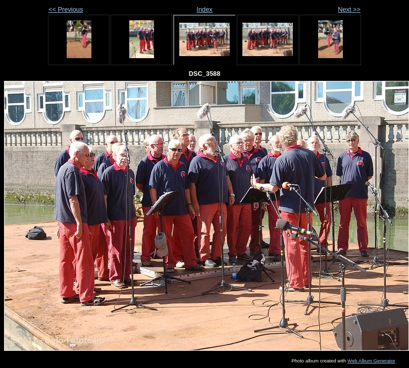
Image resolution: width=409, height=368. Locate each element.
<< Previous (65, 9)
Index (204, 9)
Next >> (349, 9)
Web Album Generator (371, 360)
